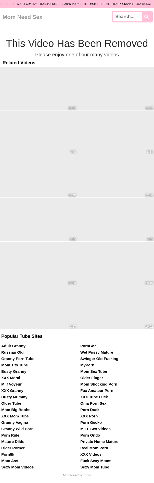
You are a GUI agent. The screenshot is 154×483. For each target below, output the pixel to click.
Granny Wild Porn (17, 429)
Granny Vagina (14, 422)
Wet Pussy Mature (96, 352)
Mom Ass (9, 461)
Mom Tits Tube (100, 4)
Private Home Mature (99, 441)
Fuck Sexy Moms (95, 461)
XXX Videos (90, 454)
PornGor (88, 346)
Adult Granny (27, 4)
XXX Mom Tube (15, 416)
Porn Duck (89, 409)
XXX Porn (89, 416)
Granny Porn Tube (73, 4)
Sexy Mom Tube (94, 467)
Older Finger (91, 378)
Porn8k (7, 454)
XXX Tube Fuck (94, 397)
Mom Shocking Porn (98, 384)
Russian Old (48, 4)
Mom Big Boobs (15, 409)
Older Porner (13, 448)
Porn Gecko (91, 422)
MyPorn (87, 365)
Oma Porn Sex (93, 403)
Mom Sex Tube (93, 371)
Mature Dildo (12, 441)
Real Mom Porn (94, 448)
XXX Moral (143, 4)
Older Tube (11, 403)
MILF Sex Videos (95, 429)
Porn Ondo (90, 435)
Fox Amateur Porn (96, 390)
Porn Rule (10, 435)
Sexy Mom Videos (17, 467)
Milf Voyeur (11, 384)
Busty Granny (123, 4)
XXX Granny (12, 390)
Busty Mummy (14, 397)
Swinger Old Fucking (99, 358)
